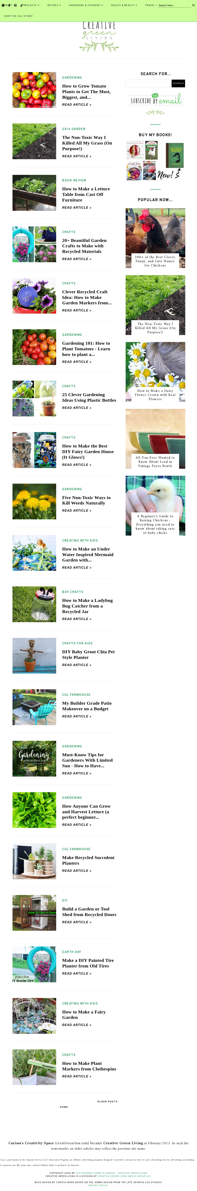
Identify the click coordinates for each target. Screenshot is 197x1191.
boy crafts (72, 592)
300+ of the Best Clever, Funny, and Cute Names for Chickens (155, 261)
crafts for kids (77, 644)
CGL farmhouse (76, 695)
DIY (65, 901)
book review (74, 181)
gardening (72, 78)
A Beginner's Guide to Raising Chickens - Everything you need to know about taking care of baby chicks (155, 524)
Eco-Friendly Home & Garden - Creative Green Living (112, 1173)
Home (64, 1107)
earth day (71, 952)
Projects (31, 5)
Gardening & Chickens (86, 5)
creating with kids (80, 541)
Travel (151, 5)
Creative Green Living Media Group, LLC (124, 1176)
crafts (69, 232)
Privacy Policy (98, 1185)
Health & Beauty (124, 5)
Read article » (77, 104)
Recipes (54, 5)
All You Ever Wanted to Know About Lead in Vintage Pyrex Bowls (155, 462)
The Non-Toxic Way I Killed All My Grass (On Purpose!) (155, 328)
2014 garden (74, 129)
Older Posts (107, 1101)
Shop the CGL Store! (18, 16)
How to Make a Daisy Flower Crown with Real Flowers (155, 395)
